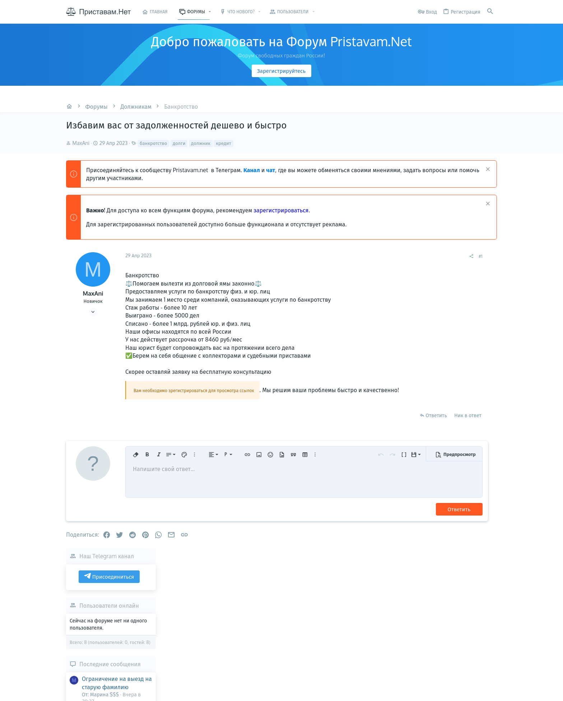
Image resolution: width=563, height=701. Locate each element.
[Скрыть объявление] (487, 170)
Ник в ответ (380, 423)
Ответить (348, 423)
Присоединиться (450, 275)
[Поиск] (490, 12)
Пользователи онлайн (450, 304)
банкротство (153, 143)
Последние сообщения (451, 362)
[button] (210, 12)
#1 (393, 256)
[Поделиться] (383, 256)
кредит (223, 143)
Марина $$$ (489, 533)
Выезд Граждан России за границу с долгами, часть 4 (457, 436)
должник (200, 143)
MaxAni (81, 143)
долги (179, 143)
